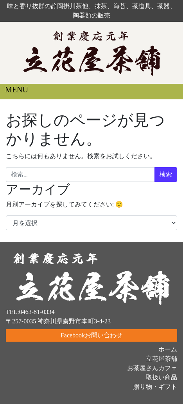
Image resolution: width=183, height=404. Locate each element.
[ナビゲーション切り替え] (11, 91)
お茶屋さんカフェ (152, 368)
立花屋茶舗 (161, 358)
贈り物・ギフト (155, 386)
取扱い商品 (161, 377)
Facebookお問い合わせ (91, 335)
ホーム (167, 349)
